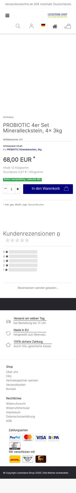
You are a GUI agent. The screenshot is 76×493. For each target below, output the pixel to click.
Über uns (12, 371)
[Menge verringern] (5, 188)
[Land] (43, 25)
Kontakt (11, 389)
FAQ (9, 376)
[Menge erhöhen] (17, 189)
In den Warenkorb (50, 189)
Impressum (13, 412)
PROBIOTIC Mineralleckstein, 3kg (24, 149)
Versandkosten (35, 204)
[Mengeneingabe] (9, 189)
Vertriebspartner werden (22, 380)
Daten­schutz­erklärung (20, 416)
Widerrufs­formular (18, 408)
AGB (9, 420)
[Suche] (19, 26)
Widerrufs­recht (16, 403)
